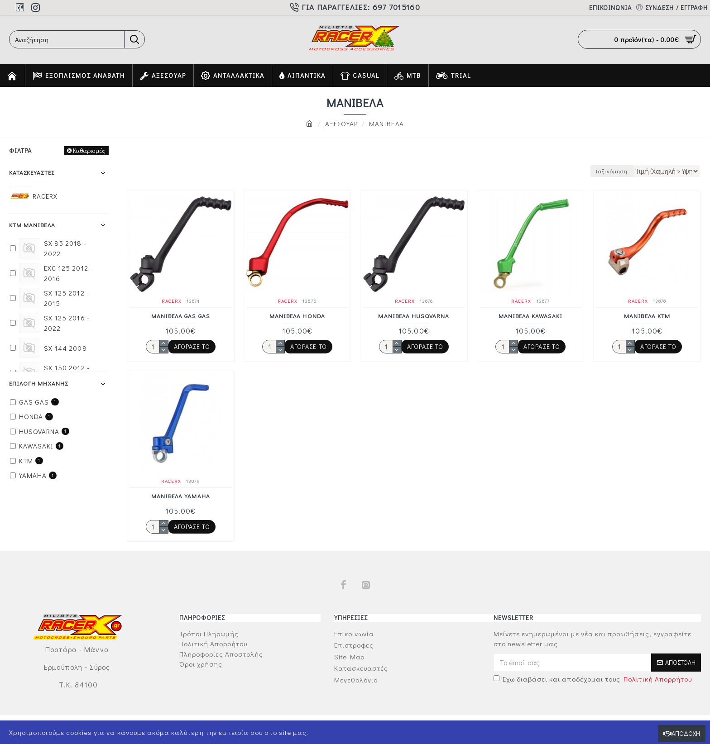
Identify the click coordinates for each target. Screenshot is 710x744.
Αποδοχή (686, 733)
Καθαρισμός (89, 150)
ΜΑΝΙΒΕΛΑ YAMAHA (180, 496)
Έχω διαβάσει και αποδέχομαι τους (594, 679)
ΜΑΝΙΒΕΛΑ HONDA (297, 316)
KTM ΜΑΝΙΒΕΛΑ (32, 225)
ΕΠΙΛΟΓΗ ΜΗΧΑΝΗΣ (38, 383)
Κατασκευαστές (31, 172)
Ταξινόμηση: (609, 171)
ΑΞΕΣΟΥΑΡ (341, 123)
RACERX (172, 300)
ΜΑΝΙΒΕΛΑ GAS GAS (180, 316)
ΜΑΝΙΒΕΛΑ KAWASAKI (531, 316)
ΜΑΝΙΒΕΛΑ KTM (647, 316)
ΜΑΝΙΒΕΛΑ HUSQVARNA (413, 316)
